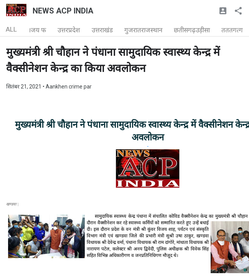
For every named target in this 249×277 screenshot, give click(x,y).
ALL (11, 29)
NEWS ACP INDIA (63, 10)
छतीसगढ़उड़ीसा (192, 30)
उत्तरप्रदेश (69, 30)
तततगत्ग (232, 30)
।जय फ (37, 30)
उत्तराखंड (102, 30)
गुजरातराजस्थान (143, 30)
